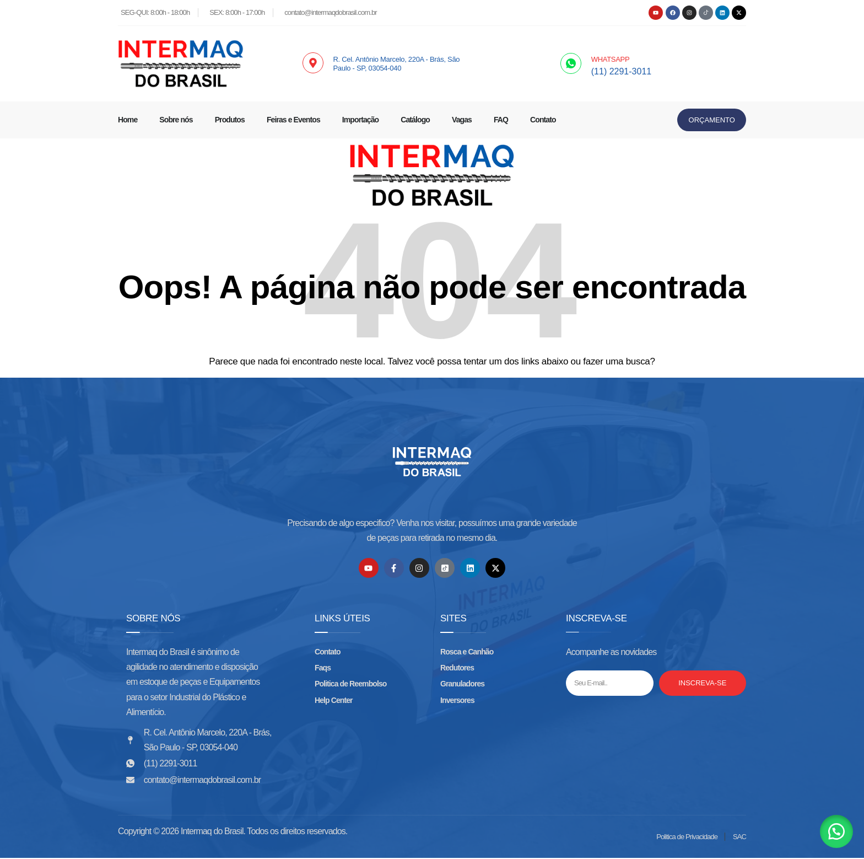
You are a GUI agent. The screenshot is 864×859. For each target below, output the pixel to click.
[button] (836, 831)
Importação (360, 119)
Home (127, 119)
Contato (543, 119)
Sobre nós (175, 119)
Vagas (462, 119)
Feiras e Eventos (293, 119)
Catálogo (415, 119)
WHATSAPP (610, 59)
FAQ (501, 119)
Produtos (230, 119)
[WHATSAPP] (570, 63)
